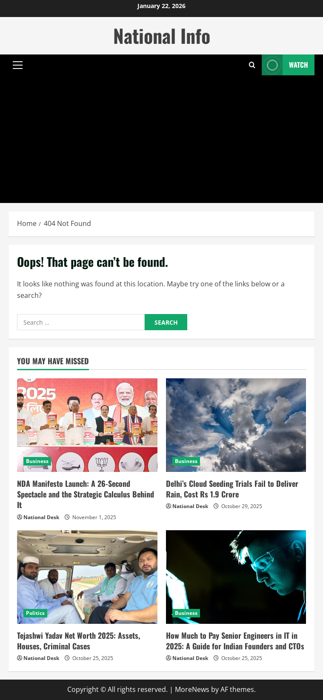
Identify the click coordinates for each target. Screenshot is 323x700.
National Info (161, 35)
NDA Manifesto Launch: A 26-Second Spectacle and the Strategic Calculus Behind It (85, 494)
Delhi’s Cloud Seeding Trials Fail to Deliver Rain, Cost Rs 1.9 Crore (232, 489)
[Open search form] (252, 65)
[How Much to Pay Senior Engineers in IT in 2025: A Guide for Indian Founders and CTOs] (236, 577)
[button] (18, 65)
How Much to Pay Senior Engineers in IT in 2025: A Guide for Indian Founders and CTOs (235, 640)
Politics (35, 613)
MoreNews (192, 689)
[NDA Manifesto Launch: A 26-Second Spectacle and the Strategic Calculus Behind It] (87, 425)
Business (37, 461)
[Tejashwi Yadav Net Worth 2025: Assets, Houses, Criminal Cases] (87, 577)
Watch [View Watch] (285, 64)
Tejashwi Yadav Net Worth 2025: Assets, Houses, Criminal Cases (78, 640)
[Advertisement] (161, 139)
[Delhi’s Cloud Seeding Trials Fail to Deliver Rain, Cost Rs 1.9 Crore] (236, 425)
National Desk (41, 517)
